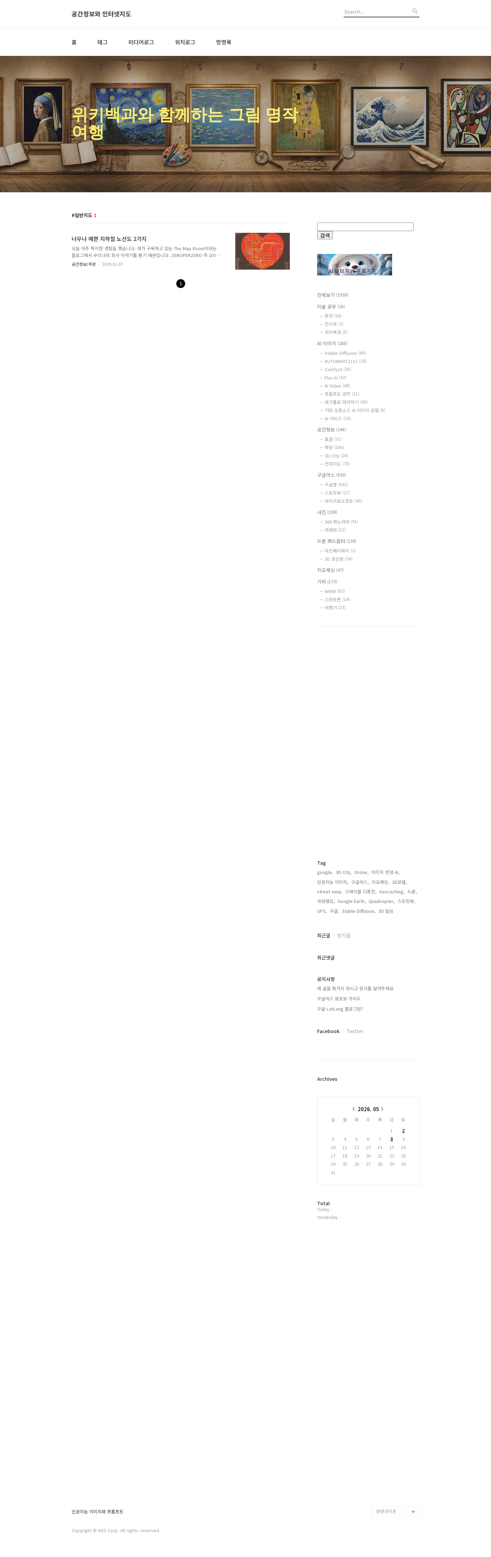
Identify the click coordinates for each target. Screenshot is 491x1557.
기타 (327, 581)
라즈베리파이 (340, 550)
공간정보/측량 (84, 264)
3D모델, (399, 882)
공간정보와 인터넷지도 (101, 14)
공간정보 (331, 429)
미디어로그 (141, 42)
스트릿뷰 (337, 492)
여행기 (335, 607)
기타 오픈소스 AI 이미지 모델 (355, 410)
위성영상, (326, 901)
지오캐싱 (330, 569)
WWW (335, 591)
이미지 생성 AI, (385, 872)
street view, (329, 891)
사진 (327, 512)
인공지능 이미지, (332, 882)
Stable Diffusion (345, 353)
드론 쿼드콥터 (336, 541)
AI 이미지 (332, 343)
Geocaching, (392, 891)
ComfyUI (338, 369)
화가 (333, 316)
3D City (336, 455)
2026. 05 (368, 1109)
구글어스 (331, 474)
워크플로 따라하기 (346, 402)
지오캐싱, (380, 882)
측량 (334, 447)
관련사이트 (386, 1511)
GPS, (322, 911)
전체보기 (332, 294)
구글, (334, 911)
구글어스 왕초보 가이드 (339, 998)
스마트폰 (337, 599)
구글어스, (360, 882)
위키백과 (336, 332)
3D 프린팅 (339, 559)
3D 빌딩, (386, 911)
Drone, (362, 872)
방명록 (224, 42)
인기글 (344, 935)
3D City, (344, 872)
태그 (103, 42)
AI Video (337, 385)
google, (325, 872)
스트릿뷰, (406, 901)
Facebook (328, 1031)
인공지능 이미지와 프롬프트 (97, 1511)
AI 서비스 (338, 418)
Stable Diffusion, (359, 911)
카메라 (335, 530)
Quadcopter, (382, 901)
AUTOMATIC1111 (346, 361)
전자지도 (337, 463)
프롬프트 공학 (342, 394)
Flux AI (335, 377)
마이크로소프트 (343, 501)
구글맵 (336, 484)
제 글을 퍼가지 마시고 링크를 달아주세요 (355, 988)
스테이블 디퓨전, (360, 891)
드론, (412, 891)
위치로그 (185, 42)
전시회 (334, 324)
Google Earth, (352, 901)
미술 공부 (331, 306)
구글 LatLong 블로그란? (340, 1009)
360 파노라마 (341, 521)
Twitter (354, 1031)
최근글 (323, 935)
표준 (333, 439)
